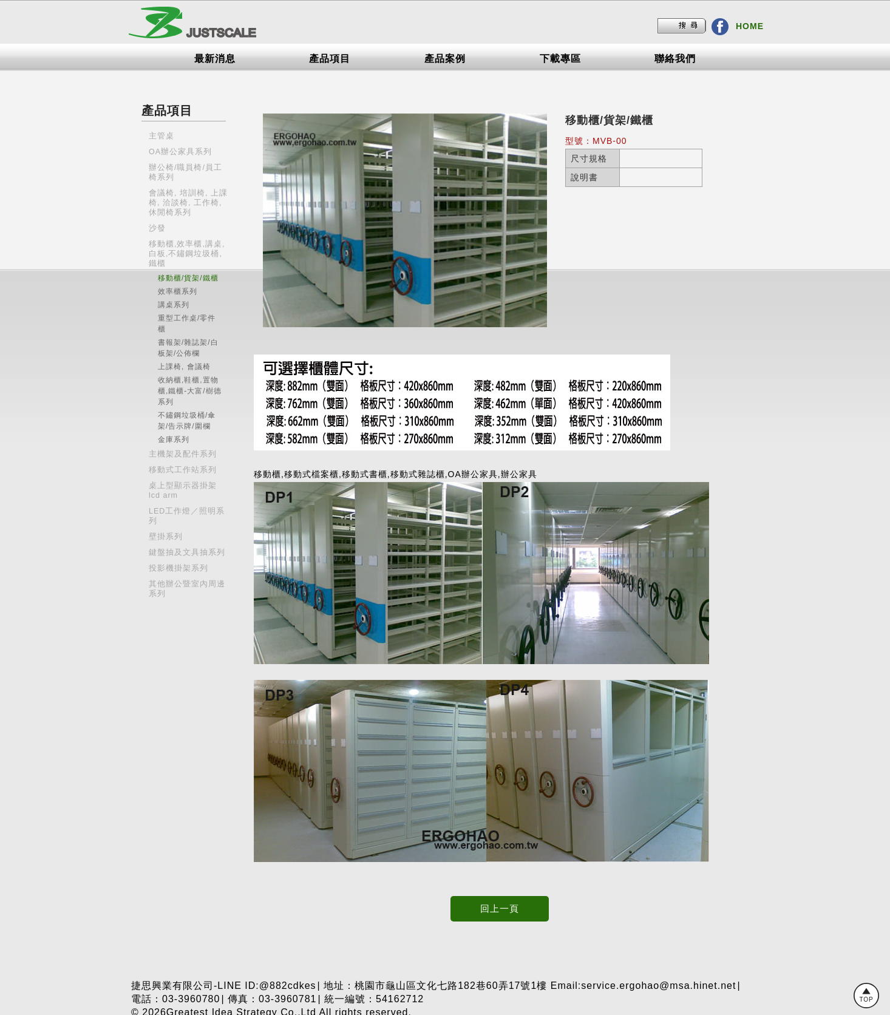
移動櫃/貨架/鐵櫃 (188, 278)
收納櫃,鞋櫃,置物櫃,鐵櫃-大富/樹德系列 (190, 391)
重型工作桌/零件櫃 (187, 323)
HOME (750, 26)
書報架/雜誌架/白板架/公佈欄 (188, 348)
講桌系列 (173, 304)
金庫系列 (173, 439)
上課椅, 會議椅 (184, 366)
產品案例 (445, 59)
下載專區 (560, 59)
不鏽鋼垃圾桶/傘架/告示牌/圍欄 (187, 420)
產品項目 (329, 59)
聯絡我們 (675, 59)
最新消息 (215, 59)
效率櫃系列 (177, 291)
